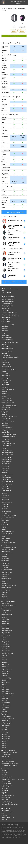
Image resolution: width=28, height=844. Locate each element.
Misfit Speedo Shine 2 (6, 670)
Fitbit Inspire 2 (5, 617)
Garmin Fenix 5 (5, 499)
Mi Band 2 (4, 655)
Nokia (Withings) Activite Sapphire (9, 804)
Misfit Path (4, 774)
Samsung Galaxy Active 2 (7, 422)
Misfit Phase (4, 794)
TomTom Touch (5, 664)
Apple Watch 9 (5, 310)
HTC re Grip (4, 714)
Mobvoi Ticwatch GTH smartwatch (9, 357)
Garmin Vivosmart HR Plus (7, 653)
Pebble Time (4, 571)
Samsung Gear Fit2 (6, 679)
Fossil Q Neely (4, 788)
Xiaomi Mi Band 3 (5, 635)
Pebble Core (4, 675)
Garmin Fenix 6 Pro (6, 366)
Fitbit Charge (4, 745)
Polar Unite (4, 396)
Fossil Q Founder (5, 538)
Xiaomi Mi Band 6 (5, 608)
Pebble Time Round (6, 544)
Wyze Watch (4, 350)
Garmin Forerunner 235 (7, 477)
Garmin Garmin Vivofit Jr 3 (7, 812)
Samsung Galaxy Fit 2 (6, 614)
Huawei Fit (4, 522)
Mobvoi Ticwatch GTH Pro (7, 341)
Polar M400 (4, 556)
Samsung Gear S (5, 590)
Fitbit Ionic (4, 493)
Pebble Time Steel (5, 563)
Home (2, 290)
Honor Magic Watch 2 (6, 351)
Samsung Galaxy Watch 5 (7, 325)
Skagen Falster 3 (5, 409)
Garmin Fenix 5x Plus (6, 457)
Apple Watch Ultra (5, 321)
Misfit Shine (4, 727)
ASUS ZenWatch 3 (5, 510)
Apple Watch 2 (5, 524)
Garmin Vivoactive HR (6, 533)
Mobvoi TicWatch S (6, 492)
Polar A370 (4, 659)
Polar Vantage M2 (5, 375)
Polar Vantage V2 (5, 364)
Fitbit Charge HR (5, 720)
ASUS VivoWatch (5, 558)
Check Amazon (13, 30)
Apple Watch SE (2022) (6, 319)
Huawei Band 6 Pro (6, 610)
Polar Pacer (4, 334)
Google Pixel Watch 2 (6, 303)
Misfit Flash (4, 729)
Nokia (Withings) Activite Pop (8, 803)
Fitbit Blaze (4, 537)
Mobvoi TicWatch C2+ (6, 395)
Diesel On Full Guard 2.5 (7, 450)
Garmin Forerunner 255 (7, 337)
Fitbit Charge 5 (5, 607)
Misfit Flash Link (5, 707)
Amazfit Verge (4, 431)
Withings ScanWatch (6, 754)
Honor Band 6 (4, 612)
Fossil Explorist (5, 466)
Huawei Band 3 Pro (6, 625)
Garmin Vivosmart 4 (6, 632)
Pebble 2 (3, 529)
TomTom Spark (5, 546)
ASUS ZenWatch (5, 560)
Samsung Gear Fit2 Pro (7, 652)
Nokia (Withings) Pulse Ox (7, 718)
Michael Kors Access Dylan (7, 517)
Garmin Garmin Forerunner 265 (9, 314)
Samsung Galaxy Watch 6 (7, 301)
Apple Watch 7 (5, 346)
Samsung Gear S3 (5, 520)
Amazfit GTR (4, 414)
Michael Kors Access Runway (8, 443)
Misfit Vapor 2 (4, 447)
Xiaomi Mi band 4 (5, 626)
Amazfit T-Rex (4, 411)
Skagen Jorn (4, 792)
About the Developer (6, 292)
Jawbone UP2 (4, 713)
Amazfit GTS (4, 413)
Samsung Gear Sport (6, 484)
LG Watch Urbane (5, 565)
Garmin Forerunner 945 (7, 368)
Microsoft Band (5, 731)
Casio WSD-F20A (5, 463)
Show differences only (14, 36)
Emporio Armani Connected (8, 436)
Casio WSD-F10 (5, 535)
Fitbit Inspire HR (5, 628)
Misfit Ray (3, 688)
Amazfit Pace (4, 470)
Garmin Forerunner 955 (7, 339)
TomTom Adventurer (6, 519)
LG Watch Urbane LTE (6, 572)
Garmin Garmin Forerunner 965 (9, 312)
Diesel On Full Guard (6, 479)
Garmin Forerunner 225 (7, 553)
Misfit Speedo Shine (6, 705)
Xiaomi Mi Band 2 (5, 671)
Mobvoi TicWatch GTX (6, 398)
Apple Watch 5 (5, 423)
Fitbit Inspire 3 (5, 326)
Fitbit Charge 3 (5, 634)
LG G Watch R (4, 583)
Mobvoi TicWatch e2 (6, 440)
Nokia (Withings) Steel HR (7, 795)
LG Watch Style (5, 506)
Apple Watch (4, 598)
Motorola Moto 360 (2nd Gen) (8, 547)
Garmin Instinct (5, 441)
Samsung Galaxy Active (7, 429)
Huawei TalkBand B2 (6, 716)
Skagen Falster (5, 475)
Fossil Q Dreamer (5, 691)
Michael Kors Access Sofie (7, 481)
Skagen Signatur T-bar (6, 785)
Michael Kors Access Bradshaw (9, 515)
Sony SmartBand (5, 723)
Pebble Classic (4, 592)
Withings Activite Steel (6, 801)
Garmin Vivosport (5, 650)
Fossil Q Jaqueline (5, 786)
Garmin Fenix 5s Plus (6, 459)
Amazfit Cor (4, 637)
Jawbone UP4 (4, 711)
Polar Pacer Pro (5, 335)
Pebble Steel (4, 576)
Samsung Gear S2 (5, 551)
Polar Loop (4, 709)
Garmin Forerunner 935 (7, 502)
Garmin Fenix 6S (5, 362)
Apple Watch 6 (5, 387)
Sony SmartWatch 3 (6, 578)
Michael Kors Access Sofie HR (8, 434)
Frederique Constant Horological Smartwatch (12, 779)
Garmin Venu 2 (5, 384)
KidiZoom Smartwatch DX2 (8, 817)
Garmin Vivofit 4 (5, 641)
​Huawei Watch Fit (5, 355)
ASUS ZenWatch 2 (5, 540)
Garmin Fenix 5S (5, 497)
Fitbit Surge (4, 594)
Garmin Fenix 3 (5, 574)
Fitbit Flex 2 (4, 668)
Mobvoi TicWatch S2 (6, 438)
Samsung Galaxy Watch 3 (7, 402)
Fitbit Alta (3, 684)
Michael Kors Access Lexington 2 (9, 405)
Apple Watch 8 (5, 332)
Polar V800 (4, 555)
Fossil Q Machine (5, 777)
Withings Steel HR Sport (7, 767)
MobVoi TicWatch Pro (6, 461)
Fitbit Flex (3, 747)
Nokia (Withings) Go (6, 677)
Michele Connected (6, 783)
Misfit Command (5, 781)
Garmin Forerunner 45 (6, 427)
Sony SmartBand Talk (6, 722)
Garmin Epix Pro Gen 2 (7, 305)
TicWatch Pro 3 (5, 377)
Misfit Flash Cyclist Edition (7, 693)
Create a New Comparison (14, 212)
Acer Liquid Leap (5, 661)
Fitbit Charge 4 (5, 623)
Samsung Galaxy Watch (7, 452)
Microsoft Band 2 (5, 702)
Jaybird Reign (4, 686)
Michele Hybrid (5, 772)
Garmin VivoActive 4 (6, 418)
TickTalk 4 (3, 813)
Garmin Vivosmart (5, 738)
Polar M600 (4, 526)
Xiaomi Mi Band (5, 673)
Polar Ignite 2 (4, 371)
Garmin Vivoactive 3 (6, 483)
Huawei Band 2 (5, 644)
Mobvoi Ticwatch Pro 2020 (7, 389)
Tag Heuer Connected (6, 758)
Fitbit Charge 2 (5, 666)
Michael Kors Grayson (6, 474)
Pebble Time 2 (4, 528)
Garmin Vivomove (5, 797)
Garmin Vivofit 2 (5, 740)
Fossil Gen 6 (4, 344)
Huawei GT (4, 404)
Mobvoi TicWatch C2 (6, 445)
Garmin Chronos (5, 456)
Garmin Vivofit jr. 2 (5, 815)
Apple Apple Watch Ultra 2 (8, 299)
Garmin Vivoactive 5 (6, 308)
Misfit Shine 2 (4, 697)
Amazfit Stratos (5, 468)
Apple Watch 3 (5, 486)
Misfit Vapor (4, 513)
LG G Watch (4, 581)
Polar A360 (4, 680)
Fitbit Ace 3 (4, 819)
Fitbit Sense (4, 393)
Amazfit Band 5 (5, 619)
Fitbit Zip (3, 741)
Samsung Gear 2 (5, 589)
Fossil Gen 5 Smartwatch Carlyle (9, 416)
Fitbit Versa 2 (4, 425)
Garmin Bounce (5, 810)
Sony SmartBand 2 (6, 704)
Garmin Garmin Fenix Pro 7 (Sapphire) (10, 316)
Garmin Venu (4, 420)
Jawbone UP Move (5, 736)
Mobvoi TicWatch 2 (6, 488)
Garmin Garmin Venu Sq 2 (7, 317)
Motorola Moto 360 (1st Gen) (8, 585)
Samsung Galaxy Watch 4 (7, 348)
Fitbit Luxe (4, 616)
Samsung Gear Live (6, 587)
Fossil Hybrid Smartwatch (7, 761)
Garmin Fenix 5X (5, 495)
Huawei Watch (5, 567)
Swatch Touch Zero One (7, 569)
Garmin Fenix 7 (5, 323)
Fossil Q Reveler (5, 689)
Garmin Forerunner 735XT (7, 531)
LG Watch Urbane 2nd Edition (8, 542)
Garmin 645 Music (5, 465)
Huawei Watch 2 (5, 504)
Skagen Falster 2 (5, 432)
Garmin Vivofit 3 (5, 682)
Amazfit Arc (4, 639)
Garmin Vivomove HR (6, 776)
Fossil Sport (4, 353)
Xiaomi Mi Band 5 (5, 621)
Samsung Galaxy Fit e (6, 630)
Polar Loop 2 (4, 698)
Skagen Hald (4, 790)
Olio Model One (5, 562)
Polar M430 (4, 501)
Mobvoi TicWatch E (6, 490)
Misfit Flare (4, 648)
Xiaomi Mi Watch (5, 378)
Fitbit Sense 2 (4, 330)
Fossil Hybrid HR (5, 759)
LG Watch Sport (5, 508)
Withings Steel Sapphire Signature (9, 765)
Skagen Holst (4, 770)
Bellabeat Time (5, 756)
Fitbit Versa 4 (4, 328)
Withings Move (5, 768)
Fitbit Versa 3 (4, 391)
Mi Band (3, 657)
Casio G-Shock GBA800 (7, 454)
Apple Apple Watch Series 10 (8, 298)
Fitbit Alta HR (4, 662)
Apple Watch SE (5, 386)
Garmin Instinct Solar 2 (7, 307)
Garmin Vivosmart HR (6, 695)
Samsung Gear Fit (5, 725)
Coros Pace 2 (4, 373)
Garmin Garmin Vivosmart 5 (8, 605)
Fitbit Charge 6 (5, 603)
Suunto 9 (3, 359)
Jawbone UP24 (5, 734)
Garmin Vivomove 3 (6, 407)
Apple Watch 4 (5, 449)
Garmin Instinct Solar (6, 400)
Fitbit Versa (4, 472)
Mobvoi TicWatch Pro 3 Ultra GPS (9, 343)
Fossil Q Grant (4, 799)
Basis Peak (4, 596)
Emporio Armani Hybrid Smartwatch (10, 763)
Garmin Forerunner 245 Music (8, 369)
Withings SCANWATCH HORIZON (9, 752)
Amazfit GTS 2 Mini (6, 380)
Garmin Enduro (5, 360)
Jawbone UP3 (4, 732)
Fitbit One (3, 743)
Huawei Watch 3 (5, 382)
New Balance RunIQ (6, 511)
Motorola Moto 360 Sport (7, 549)
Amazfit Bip (4, 643)
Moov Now (4, 700)
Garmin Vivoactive (5, 580)
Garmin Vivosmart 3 (6, 646)
